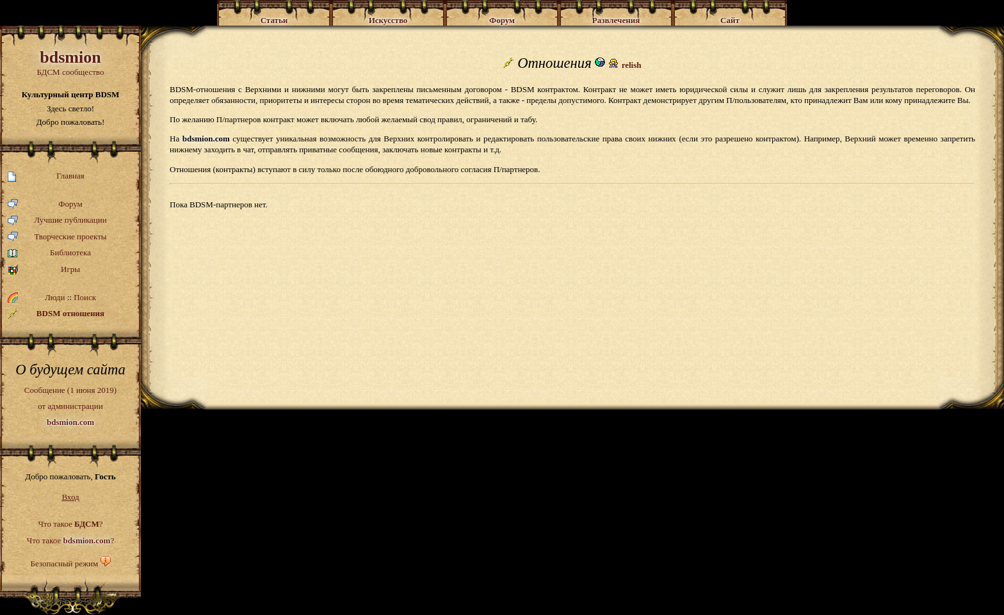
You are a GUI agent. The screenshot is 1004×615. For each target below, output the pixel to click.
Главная (46, 176)
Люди (55, 297)
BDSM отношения (56, 313)
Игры (44, 269)
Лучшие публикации (57, 220)
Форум (45, 204)
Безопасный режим (64, 563)
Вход (70, 497)
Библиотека (49, 253)
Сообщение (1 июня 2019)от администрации (70, 405)
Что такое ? (70, 524)
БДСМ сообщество (70, 62)
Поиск (85, 297)
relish (632, 65)
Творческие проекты (57, 237)
